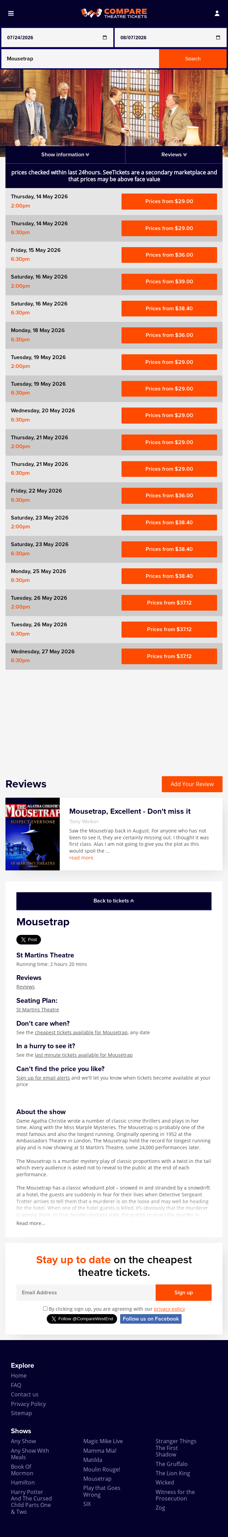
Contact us (25, 1394)
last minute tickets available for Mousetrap (84, 1055)
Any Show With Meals (30, 1454)
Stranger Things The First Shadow (176, 1447)
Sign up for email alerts (43, 1078)
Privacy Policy (28, 1404)
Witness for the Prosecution (175, 1495)
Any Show (23, 1441)
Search (193, 58)
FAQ (16, 1385)
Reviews (25, 986)
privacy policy (169, 1309)
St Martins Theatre (37, 1009)
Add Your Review (192, 784)
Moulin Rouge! (101, 1469)
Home (19, 1375)
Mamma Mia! (99, 1450)
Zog (160, 1507)
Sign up (183, 1292)
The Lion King (173, 1473)
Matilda (92, 1460)
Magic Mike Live (103, 1441)
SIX (87, 1504)
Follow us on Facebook (151, 1318)
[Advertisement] (114, 717)
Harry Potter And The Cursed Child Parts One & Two (31, 1501)
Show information (65, 155)
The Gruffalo (172, 1464)
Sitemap (21, 1413)
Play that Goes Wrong (101, 1491)
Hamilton (23, 1482)
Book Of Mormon (22, 1470)
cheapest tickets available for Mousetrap (81, 1032)
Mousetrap (97, 1478)
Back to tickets (114, 901)
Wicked (165, 1482)
